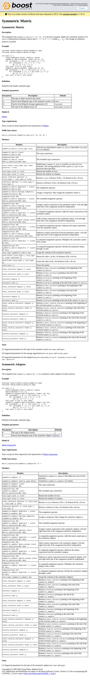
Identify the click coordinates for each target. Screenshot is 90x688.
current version (70, 14)
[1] (53, 107)
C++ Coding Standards (81, 5)
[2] (46, 110)
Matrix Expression (9, 457)
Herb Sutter (57, 5)
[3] (36, 112)
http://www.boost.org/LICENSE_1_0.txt (39, 685)
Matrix (4, 122)
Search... (82, 8)
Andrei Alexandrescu (68, 5)
